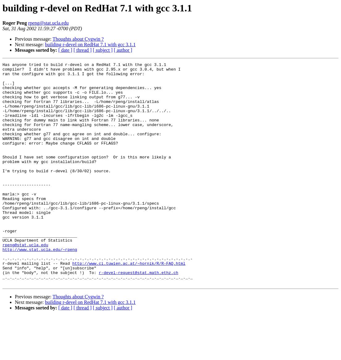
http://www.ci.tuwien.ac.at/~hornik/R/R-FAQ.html (128, 304)
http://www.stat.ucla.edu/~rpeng (39, 287)
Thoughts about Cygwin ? (78, 39)
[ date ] (65, 50)
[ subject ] (103, 50)
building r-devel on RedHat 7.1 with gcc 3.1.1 (90, 44)
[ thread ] (82, 50)
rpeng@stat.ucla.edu (48, 23)
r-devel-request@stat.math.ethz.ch (138, 315)
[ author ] (123, 50)
